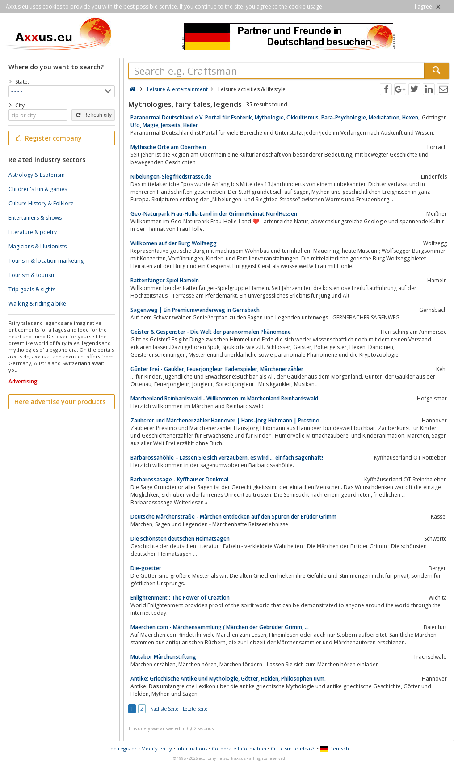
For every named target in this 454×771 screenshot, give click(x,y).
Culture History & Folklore (41, 203)
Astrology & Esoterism (36, 175)
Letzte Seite (195, 709)
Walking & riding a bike (37, 303)
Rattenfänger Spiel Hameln (164, 280)
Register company (48, 138)
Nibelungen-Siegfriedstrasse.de (170, 176)
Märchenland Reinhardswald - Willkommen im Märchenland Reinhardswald (224, 398)
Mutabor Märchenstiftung (163, 656)
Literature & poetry (32, 232)
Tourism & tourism (32, 275)
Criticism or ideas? (292, 748)
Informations (192, 748)
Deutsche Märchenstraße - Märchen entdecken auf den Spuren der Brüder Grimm (233, 516)
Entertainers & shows (35, 218)
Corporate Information (239, 748)
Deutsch (334, 748)
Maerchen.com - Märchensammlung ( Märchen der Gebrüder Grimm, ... (219, 627)
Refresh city (93, 115)
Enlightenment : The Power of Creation (180, 597)
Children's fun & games (37, 189)
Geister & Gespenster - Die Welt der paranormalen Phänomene (210, 332)
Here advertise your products (59, 401)
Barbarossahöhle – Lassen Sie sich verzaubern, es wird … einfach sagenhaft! (226, 457)
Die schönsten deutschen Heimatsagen (180, 538)
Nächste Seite (164, 709)
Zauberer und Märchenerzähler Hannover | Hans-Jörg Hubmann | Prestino (224, 420)
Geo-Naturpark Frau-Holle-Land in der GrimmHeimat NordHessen (213, 213)
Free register (121, 748)
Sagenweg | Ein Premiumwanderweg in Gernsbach (195, 310)
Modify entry (156, 748)
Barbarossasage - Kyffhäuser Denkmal (179, 479)
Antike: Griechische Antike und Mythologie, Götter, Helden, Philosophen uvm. (228, 678)
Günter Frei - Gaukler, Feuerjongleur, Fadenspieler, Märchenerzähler (216, 369)
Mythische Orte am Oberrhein (168, 147)
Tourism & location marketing (46, 260)
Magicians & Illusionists (37, 246)
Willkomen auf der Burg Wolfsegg (173, 243)
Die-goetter (145, 568)
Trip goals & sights (31, 289)
